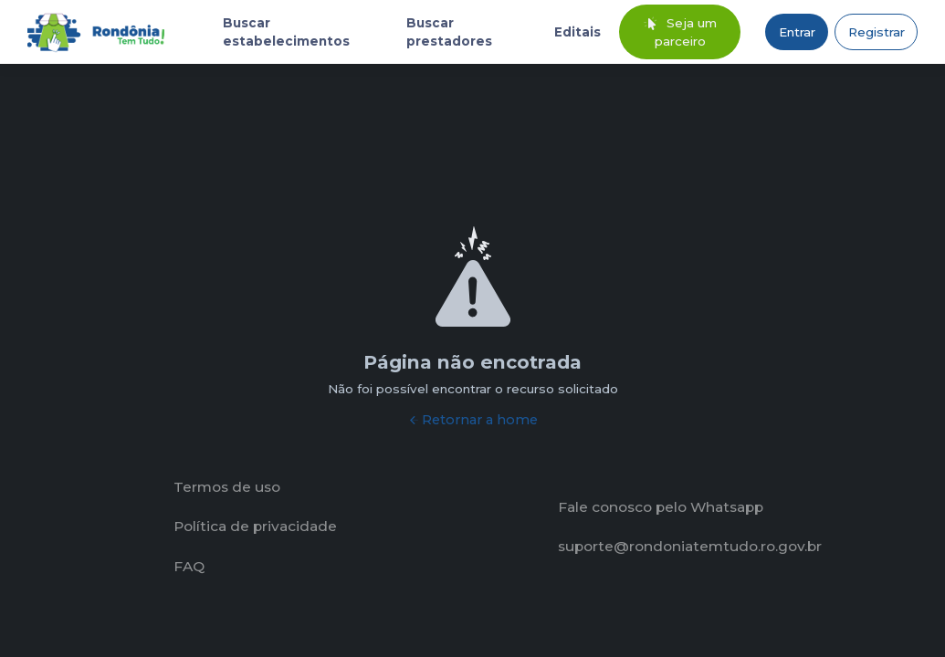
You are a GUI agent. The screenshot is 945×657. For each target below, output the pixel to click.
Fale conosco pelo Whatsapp (660, 507)
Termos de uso (226, 486)
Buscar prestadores (449, 32)
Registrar (876, 32)
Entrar (797, 32)
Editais (577, 32)
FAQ (189, 566)
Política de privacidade (255, 526)
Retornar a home (472, 420)
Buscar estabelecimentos (286, 32)
